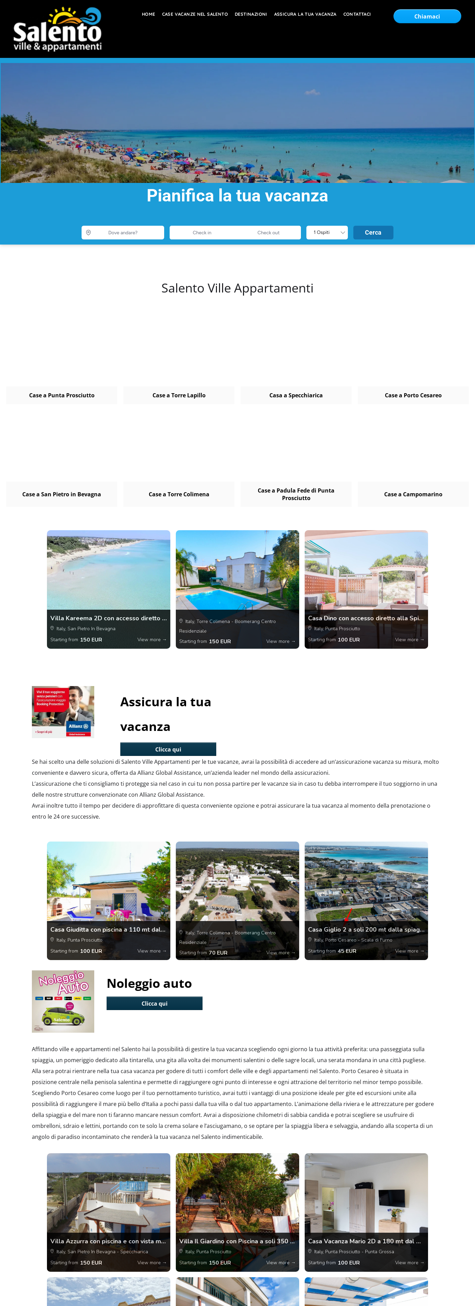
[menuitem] (145, 14)
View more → (152, 639)
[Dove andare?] (123, 232)
